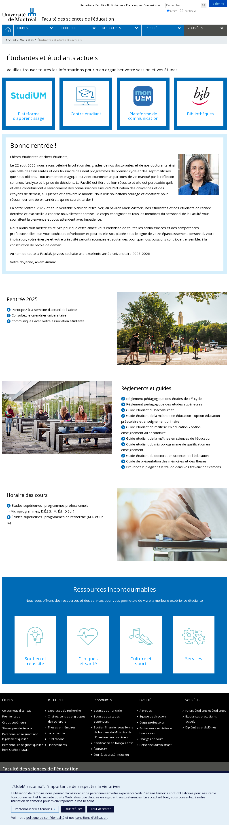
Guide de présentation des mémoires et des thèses (167, 461)
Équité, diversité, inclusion (111, 755)
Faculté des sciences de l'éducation (78, 19)
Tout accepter (100, 809)
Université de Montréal (19, 14)
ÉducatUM (101, 749)
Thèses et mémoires (62, 727)
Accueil (11, 40)
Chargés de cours (151, 739)
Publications (56, 739)
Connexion (152, 5)
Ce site (172, 11)
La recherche (57, 733)
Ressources (103, 700)
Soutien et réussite (35, 661)
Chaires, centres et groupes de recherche (67, 718)
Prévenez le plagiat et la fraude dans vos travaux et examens (173, 467)
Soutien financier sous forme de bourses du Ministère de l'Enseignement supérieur (114, 732)
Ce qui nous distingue (17, 711)
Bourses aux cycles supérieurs (107, 718)
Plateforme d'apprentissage (28, 116)
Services (193, 659)
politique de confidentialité (45, 817)
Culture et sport (141, 661)
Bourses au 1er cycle (108, 711)
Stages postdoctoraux (17, 728)
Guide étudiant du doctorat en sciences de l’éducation (167, 455)
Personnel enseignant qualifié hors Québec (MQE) (22, 747)
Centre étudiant (86, 113)
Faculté (145, 700)
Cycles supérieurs (14, 722)
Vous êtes (27, 40)
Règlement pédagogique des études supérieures (164, 404)
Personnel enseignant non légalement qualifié (20, 736)
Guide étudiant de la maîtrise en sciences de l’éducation (168, 438)
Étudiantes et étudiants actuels (201, 718)
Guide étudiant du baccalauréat (150, 410)
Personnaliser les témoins (35, 809)
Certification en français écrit (113, 743)
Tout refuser (73, 809)
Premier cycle (11, 716)
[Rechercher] (203, 5)
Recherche (56, 700)
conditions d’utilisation (91, 817)
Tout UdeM (188, 11)
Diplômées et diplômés (200, 727)
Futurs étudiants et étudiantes (205, 711)
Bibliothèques (200, 113)
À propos (146, 711)
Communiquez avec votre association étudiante (48, 321)
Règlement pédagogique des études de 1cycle (164, 398)
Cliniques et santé (88, 661)
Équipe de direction (153, 716)
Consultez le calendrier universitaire (39, 315)
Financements (57, 745)
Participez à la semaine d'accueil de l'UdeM (44, 309)
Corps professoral (152, 722)
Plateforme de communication (143, 116)
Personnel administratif (156, 745)
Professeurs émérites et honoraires (156, 730)
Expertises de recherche (64, 711)
